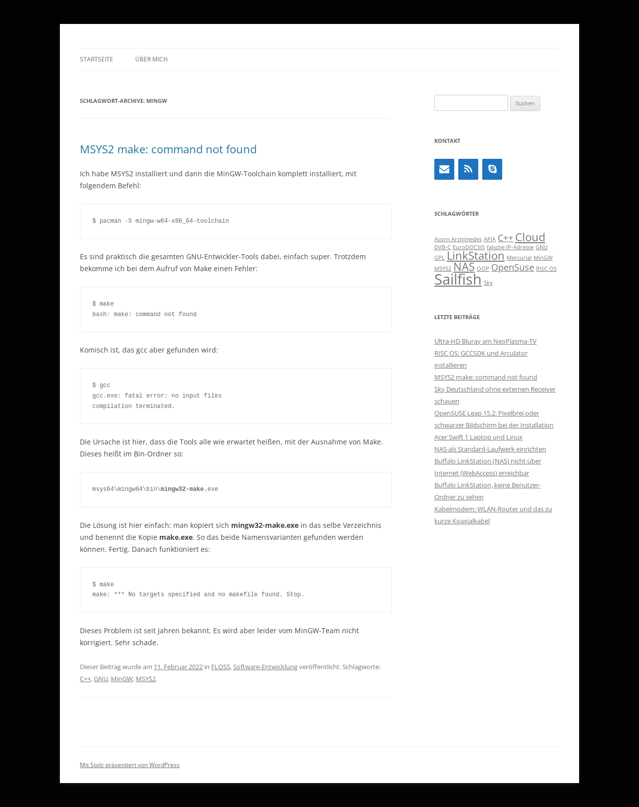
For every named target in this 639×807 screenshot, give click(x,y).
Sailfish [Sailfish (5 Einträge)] (458, 279)
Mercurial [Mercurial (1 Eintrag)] (519, 257)
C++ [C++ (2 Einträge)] (505, 238)
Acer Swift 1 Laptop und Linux (478, 436)
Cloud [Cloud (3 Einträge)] (530, 237)
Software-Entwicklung (265, 666)
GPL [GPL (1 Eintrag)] (439, 257)
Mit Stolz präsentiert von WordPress (130, 765)
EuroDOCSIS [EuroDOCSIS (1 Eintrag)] (469, 247)
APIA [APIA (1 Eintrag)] (490, 239)
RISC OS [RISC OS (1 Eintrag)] (546, 268)
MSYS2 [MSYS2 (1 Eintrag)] (442, 268)
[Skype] (492, 169)
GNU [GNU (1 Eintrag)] (542, 247)
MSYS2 (146, 678)
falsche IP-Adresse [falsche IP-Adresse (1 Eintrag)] (510, 247)
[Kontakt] (444, 169)
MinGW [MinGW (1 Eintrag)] (543, 257)
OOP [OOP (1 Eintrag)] (483, 268)
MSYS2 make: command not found (168, 148)
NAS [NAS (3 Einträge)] (464, 266)
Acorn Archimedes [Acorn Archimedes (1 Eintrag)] (458, 239)
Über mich (151, 59)
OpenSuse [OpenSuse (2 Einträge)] (512, 267)
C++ (85, 678)
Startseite (96, 59)
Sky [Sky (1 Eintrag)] (488, 282)
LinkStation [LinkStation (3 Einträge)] (476, 255)
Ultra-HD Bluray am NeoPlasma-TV (485, 341)
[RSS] (468, 169)
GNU (101, 678)
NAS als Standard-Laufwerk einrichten (490, 448)
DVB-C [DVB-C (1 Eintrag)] (442, 247)
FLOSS (220, 666)
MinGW (122, 678)
